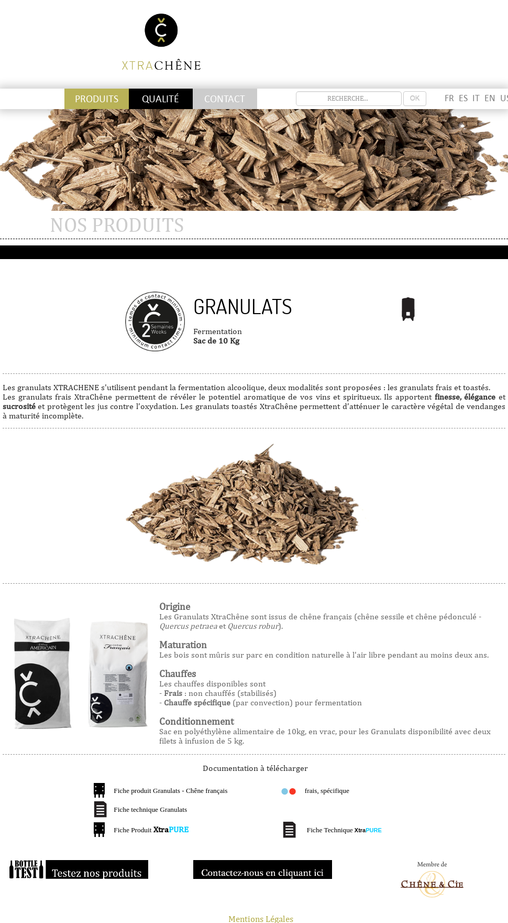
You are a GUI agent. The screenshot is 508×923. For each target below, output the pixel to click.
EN (489, 98)
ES (463, 98)
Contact (224, 98)
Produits (96, 98)
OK (415, 98)
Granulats (242, 307)
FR (449, 98)
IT (476, 98)
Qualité (160, 98)
